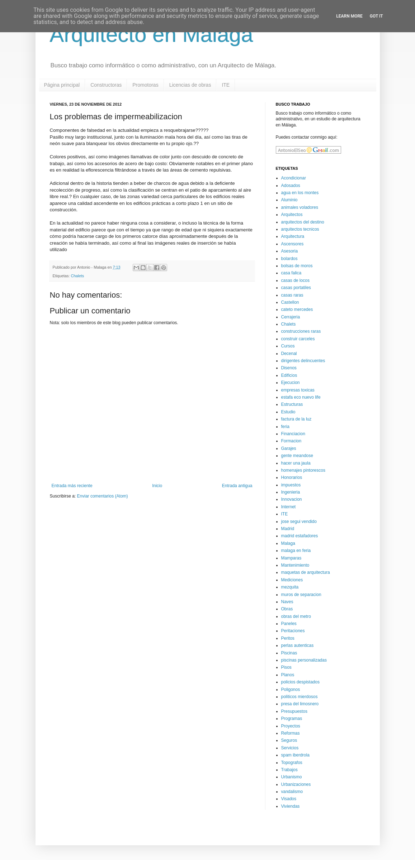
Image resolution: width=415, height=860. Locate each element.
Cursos (288, 346)
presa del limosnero (300, 703)
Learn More (349, 16)
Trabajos (289, 769)
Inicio (157, 485)
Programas (291, 718)
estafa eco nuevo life (301, 397)
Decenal (289, 353)
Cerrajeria (290, 317)
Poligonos (290, 689)
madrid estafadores (299, 535)
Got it (376, 16)
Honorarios (291, 477)
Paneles (289, 623)
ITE (226, 85)
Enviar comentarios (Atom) (102, 496)
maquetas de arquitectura (305, 572)
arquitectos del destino (302, 222)
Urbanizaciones (296, 784)
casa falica (291, 272)
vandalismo (292, 791)
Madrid (287, 528)
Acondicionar (293, 178)
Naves (287, 601)
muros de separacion (301, 594)
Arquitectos (292, 214)
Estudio (288, 411)
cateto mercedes (297, 309)
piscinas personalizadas (304, 660)
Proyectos (290, 726)
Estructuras (292, 404)
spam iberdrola (295, 755)
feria (285, 426)
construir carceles (298, 338)
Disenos (289, 367)
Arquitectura (293, 236)
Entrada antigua (237, 485)
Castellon (290, 302)
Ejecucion (290, 382)
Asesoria (289, 251)
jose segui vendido (299, 521)
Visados (288, 798)
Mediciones (292, 579)
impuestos (291, 484)
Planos (287, 674)
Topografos (291, 762)
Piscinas (289, 652)
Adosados (290, 185)
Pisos (286, 667)
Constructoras (106, 85)
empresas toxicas (298, 390)
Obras (287, 608)
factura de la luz (296, 419)
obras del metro (296, 616)
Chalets (77, 276)
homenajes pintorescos (303, 470)
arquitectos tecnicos (300, 229)
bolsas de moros (297, 265)
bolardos (289, 258)
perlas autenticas (297, 645)
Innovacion (291, 499)
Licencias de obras (190, 85)
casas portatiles (296, 287)
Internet (288, 506)
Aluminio (289, 199)
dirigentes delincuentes (303, 360)
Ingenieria (290, 492)
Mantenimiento (295, 565)
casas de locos (295, 280)
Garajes (288, 448)
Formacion (291, 440)
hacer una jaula (296, 463)
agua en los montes (300, 192)
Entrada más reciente (72, 485)
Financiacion (293, 433)
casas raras (292, 295)
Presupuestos (294, 711)
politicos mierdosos (299, 696)
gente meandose (297, 455)
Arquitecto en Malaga (151, 35)
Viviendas (290, 806)
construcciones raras (301, 331)
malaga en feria (296, 550)
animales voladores (299, 207)
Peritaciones (293, 630)
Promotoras (145, 85)
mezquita (290, 587)
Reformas (290, 733)
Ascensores (292, 243)
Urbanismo (291, 776)
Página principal (62, 85)
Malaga (288, 543)
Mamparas (291, 558)
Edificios (289, 375)
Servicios (290, 747)
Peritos (287, 638)
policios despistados (300, 681)
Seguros (289, 740)
